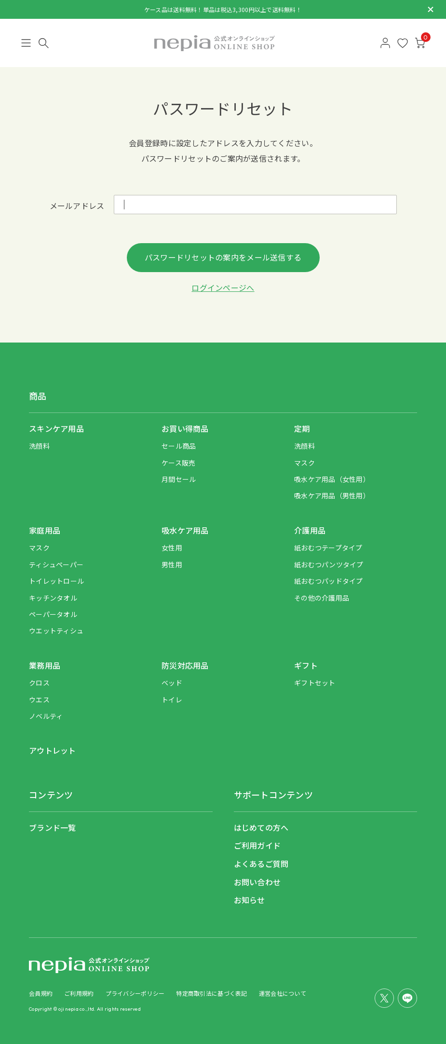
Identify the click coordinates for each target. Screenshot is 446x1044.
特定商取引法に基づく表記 (211, 993)
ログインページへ (222, 287)
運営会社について (282, 993)
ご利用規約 (79, 993)
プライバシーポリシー (135, 993)
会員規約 (41, 993)
